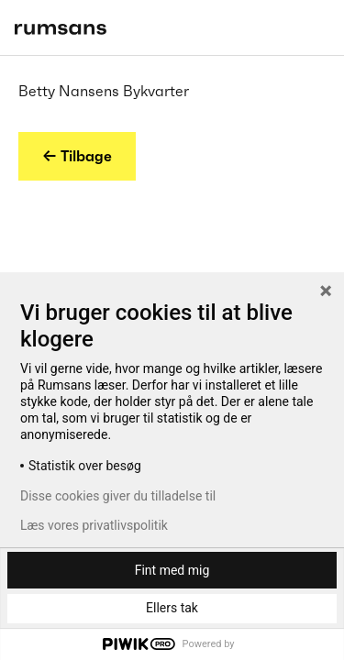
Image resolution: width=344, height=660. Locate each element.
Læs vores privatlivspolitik (94, 525)
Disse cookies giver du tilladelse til (118, 496)
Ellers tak (172, 607)
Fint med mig (172, 570)
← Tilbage (77, 156)
